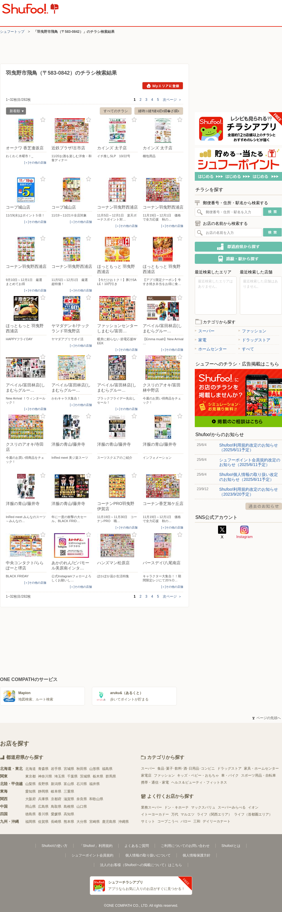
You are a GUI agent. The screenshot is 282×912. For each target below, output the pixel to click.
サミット (148, 821)
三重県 (69, 791)
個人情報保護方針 (196, 855)
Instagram (244, 532)
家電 (200, 340)
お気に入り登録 (43, 119)
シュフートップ (12, 32)
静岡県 (43, 791)
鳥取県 (56, 807)
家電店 (146, 775)
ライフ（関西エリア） (214, 814)
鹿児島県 (109, 822)
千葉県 (72, 776)
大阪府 (30, 799)
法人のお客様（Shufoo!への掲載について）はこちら (141, 865)
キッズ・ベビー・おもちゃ (198, 775)
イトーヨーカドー (155, 814)
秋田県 (81, 769)
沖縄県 (123, 822)
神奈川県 (45, 776)
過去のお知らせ (263, 506)
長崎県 (56, 822)
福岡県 (30, 822)
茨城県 (85, 776)
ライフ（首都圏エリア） (253, 814)
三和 (196, 821)
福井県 (94, 784)
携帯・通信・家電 (155, 782)
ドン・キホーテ (176, 807)
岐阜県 (56, 791)
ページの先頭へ (266, 718)
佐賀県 (43, 822)
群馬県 (111, 776)
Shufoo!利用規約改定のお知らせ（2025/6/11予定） (248, 447)
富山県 (69, 784)
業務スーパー (151, 807)
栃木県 (98, 776)
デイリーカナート (217, 821)
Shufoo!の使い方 (54, 846)
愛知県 (30, 791)
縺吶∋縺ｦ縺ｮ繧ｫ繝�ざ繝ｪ (158, 111)
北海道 (30, 769)
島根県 (69, 807)
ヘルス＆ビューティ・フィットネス (199, 782)
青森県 (43, 769)
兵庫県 (43, 799)
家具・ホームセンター (261, 768)
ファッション (252, 331)
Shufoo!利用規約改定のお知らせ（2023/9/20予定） (248, 491)
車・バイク (230, 775)
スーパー (205, 331)
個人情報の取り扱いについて (148, 855)
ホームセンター (211, 349)
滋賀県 (69, 799)
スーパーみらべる (232, 807)
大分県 (81, 822)
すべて (246, 349)
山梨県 (30, 784)
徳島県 (30, 814)
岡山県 (30, 807)
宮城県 (69, 769)
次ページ (172, 100)
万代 (174, 814)
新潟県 (56, 784)
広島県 (43, 807)
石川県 (81, 784)
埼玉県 (59, 776)
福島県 (107, 769)
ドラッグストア (254, 340)
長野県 (43, 784)
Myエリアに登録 (162, 85)
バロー (186, 821)
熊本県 (69, 822)
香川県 (43, 814)
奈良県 (81, 799)
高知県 (69, 814)
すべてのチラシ (115, 111)
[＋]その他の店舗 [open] (35, 162)
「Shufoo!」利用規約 (95, 846)
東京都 (30, 776)
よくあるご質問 (136, 846)
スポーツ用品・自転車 (258, 775)
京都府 (56, 799)
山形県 (94, 769)
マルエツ (187, 814)
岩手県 (56, 769)
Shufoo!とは (231, 846)
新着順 (15, 111)
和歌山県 (96, 799)
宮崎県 (94, 822)
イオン (253, 807)
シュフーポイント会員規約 (92, 855)
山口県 (81, 807)
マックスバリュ (203, 807)
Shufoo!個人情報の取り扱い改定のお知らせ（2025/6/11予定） (248, 476)
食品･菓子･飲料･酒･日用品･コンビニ (186, 768)
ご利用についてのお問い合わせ (185, 846)
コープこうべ (167, 821)
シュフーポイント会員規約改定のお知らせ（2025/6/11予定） (249, 462)
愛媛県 (56, 814)
